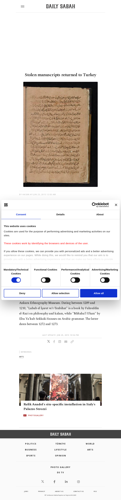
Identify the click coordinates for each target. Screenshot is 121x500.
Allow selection (60, 293)
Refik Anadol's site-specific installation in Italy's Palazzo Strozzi (59, 406)
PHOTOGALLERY (35, 415)
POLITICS (30, 443)
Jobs (26, 491)
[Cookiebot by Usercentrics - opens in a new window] (94, 204)
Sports (31, 455)
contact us (78, 491)
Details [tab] (60, 214)
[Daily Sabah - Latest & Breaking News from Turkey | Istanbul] (60, 6)
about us (59, 491)
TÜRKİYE (60, 443)
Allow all (99, 293)
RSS (95, 491)
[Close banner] (116, 205)
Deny (22, 293)
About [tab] (100, 214)
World (90, 443)
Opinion (60, 455)
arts (21, 356)
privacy (41, 491)
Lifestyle (60, 449)
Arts (90, 449)
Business (31, 449)
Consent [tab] (21, 214)
